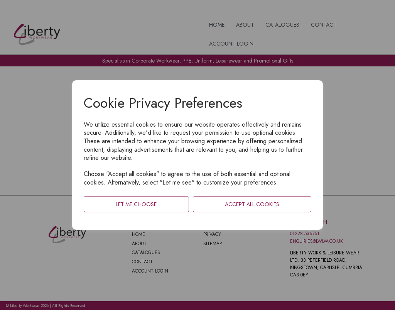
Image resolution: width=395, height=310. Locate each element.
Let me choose (136, 204)
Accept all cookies (252, 204)
